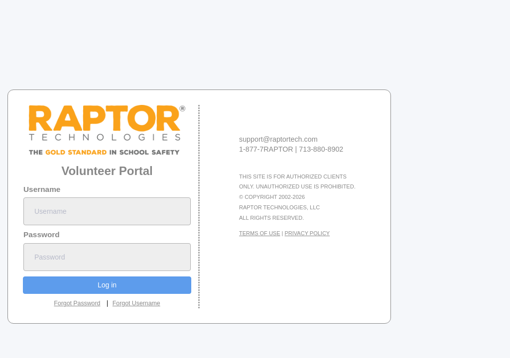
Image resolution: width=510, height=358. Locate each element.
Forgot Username (136, 303)
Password (41, 234)
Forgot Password (77, 303)
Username (41, 189)
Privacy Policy (307, 233)
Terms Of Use (259, 233)
